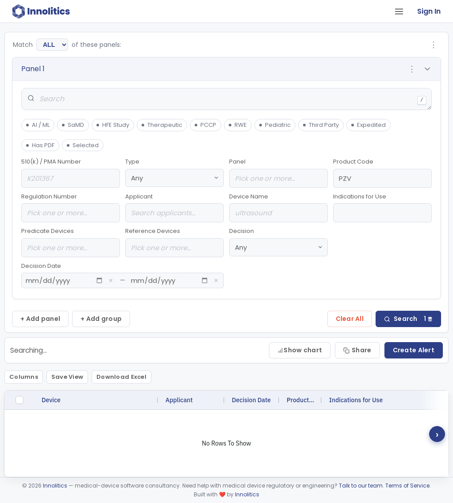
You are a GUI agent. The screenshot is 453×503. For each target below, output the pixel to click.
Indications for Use (382, 207)
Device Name (278, 207)
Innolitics (55, 485)
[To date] (170, 280)
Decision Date (122, 275)
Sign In (429, 11)
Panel (278, 172)
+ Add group (101, 318)
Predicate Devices (70, 242)
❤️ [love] (222, 494)
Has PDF (40, 145)
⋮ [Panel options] (412, 69)
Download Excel (121, 377)
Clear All (350, 318)
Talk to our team (361, 485)
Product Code (382, 172)
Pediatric (275, 125)
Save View (67, 377)
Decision (278, 241)
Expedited (368, 125)
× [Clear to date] (216, 280)
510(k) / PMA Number (70, 172)
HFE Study (112, 125)
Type (174, 172)
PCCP (205, 125)
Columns (23, 377)
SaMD (72, 125)
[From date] (64, 280)
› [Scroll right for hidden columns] (437, 434)
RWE (237, 125)
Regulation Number (70, 207)
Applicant (174, 207)
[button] (226, 69)
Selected (82, 145)
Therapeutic (161, 125)
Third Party (321, 125)
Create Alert (413, 350)
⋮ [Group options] (434, 45)
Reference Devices (174, 242)
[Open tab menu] (399, 11)
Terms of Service (407, 485)
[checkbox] (19, 400)
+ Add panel (40, 318)
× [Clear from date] (111, 280)
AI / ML (38, 125)
